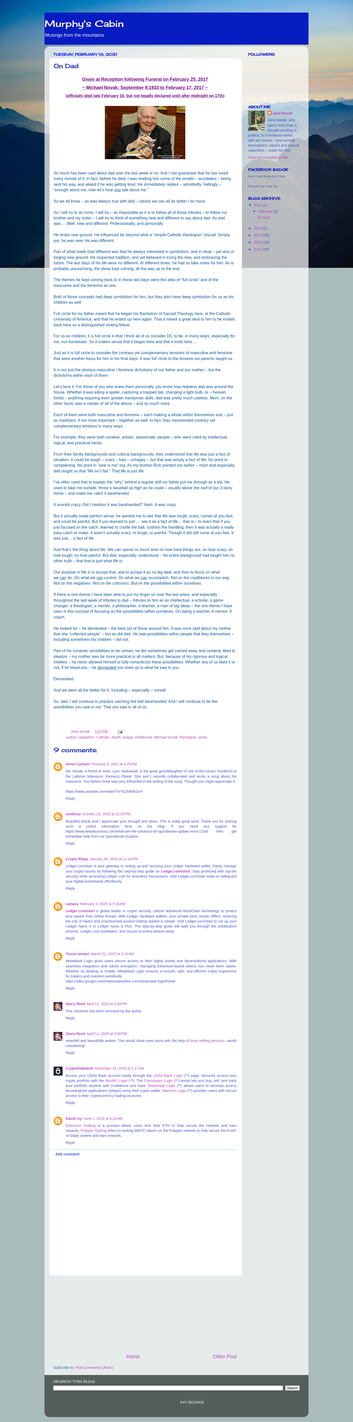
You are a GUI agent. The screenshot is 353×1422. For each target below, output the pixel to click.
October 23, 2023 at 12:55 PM (106, 814)
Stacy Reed (75, 1004)
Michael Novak (166, 737)
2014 (258, 228)
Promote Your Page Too (262, 186)
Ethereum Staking (81, 1126)
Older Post (225, 1356)
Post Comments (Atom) (94, 1368)
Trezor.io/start (77, 954)
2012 (258, 242)
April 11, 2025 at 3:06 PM (107, 1034)
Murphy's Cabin (84, 23)
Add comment (67, 1154)
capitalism (86, 737)
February (266, 211)
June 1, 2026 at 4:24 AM (103, 1119)
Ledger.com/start (175, 871)
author (71, 737)
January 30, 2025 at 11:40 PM (114, 859)
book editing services (207, 1041)
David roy (74, 1119)
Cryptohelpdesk (79, 1068)
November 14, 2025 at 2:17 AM (119, 1068)
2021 (258, 205)
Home (133, 1356)
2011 (258, 249)
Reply (70, 798)
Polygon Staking (93, 1131)
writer (203, 737)
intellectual (143, 737)
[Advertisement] (145, 1314)
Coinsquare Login (158, 1081)
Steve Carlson (78, 764)
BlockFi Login (116, 1081)
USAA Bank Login (168, 1076)
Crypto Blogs (77, 859)
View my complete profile (268, 157)
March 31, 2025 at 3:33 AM (112, 954)
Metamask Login (161, 1086)
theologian (188, 737)
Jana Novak (283, 113)
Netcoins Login (174, 1091)
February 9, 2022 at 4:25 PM (114, 764)
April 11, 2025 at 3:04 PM (107, 1004)
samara (72, 904)
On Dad (263, 217)
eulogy (127, 737)
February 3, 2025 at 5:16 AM (102, 904)
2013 (258, 235)
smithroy (73, 814)
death (115, 737)
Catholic (102, 737)
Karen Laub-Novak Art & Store (266, 176)
